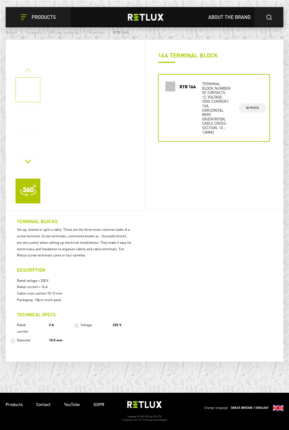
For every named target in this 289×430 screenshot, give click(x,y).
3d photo (252, 107)
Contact (43, 404)
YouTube (72, 404)
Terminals (96, 32)
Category (34, 32)
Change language (243, 408)
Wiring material (64, 32)
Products (14, 404)
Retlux (11, 32)
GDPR (98, 404)
